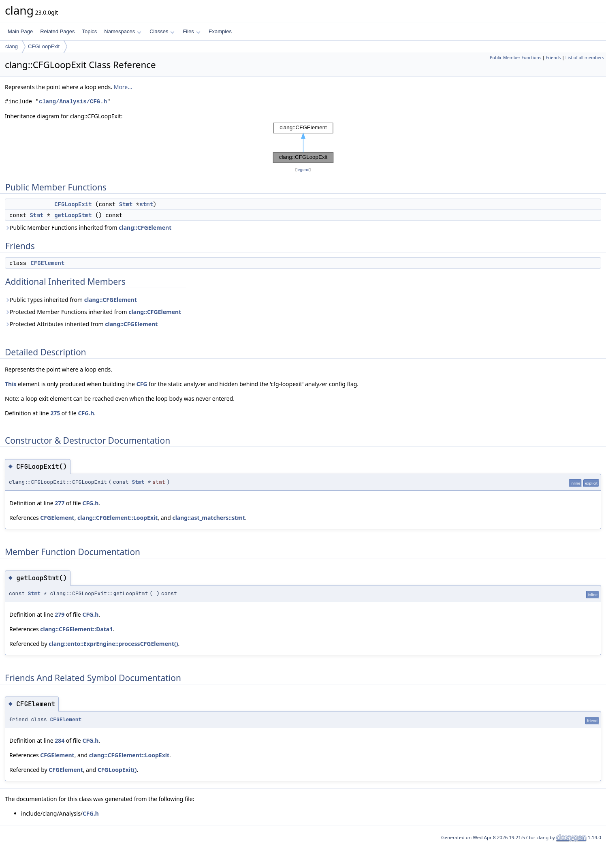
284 (59, 740)
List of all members (584, 57)
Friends (553, 57)
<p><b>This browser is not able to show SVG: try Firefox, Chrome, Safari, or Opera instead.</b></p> (303, 143)
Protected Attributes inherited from (81, 324)
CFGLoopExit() (117, 769)
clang (11, 46)
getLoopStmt (73, 215)
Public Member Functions (515, 57)
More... (123, 87)
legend (303, 169)
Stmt (126, 204)
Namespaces (122, 31)
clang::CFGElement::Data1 (76, 629)
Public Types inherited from (71, 299)
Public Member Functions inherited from (88, 227)
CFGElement (47, 263)
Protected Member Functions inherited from (93, 312)
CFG (142, 384)
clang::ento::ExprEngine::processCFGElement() (113, 643)
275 (55, 413)
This (10, 384)
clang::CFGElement (145, 227)
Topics (89, 31)
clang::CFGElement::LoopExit (117, 517)
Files (191, 31)
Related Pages (57, 31)
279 (59, 614)
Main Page (20, 31)
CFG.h (86, 413)
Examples (220, 31)
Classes (162, 31)
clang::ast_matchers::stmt (208, 517)
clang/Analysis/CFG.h (73, 101)
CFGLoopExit (44, 46)
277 (59, 503)
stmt (146, 204)
